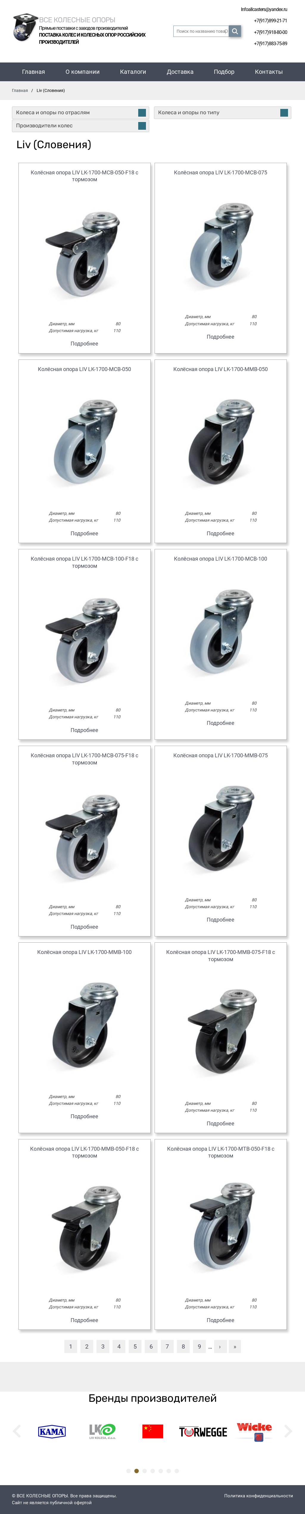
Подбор (224, 71)
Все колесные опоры (77, 19)
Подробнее (84, 343)
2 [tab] (136, 1471)
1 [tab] (128, 1471)
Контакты (269, 71)
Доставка (180, 71)
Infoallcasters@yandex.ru (264, 9)
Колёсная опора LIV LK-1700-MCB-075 (220, 172)
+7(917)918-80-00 (270, 32)
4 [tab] (152, 1471)
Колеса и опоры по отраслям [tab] (81, 113)
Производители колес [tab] (81, 126)
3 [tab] (144, 1471)
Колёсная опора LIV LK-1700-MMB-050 (220, 369)
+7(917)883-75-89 (270, 43)
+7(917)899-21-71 (270, 21)
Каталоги (133, 71)
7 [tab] (177, 1471)
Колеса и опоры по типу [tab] (223, 113)
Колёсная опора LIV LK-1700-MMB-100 (84, 952)
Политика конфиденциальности (258, 1496)
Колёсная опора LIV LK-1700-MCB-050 (84, 369)
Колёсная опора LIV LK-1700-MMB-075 (220, 755)
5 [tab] (160, 1471)
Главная (33, 71)
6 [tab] (168, 1471)
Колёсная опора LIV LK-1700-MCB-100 (220, 559)
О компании (83, 71)
